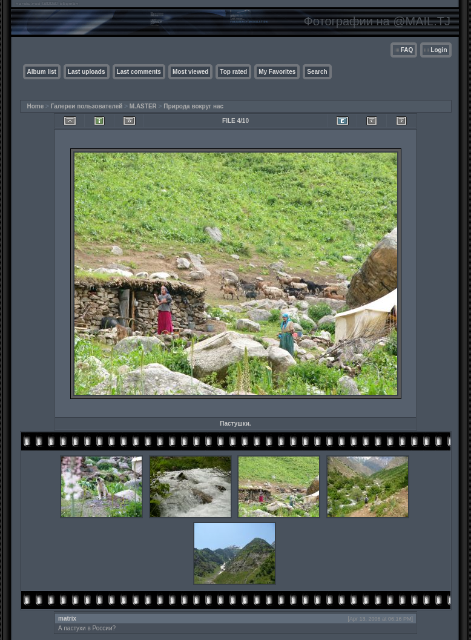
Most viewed (190, 71)
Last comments (139, 71)
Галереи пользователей (87, 106)
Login (438, 50)
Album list (41, 71)
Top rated (233, 71)
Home (35, 106)
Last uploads (86, 71)
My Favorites (277, 71)
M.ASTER (143, 106)
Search (317, 71)
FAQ (407, 50)
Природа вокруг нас (193, 106)
